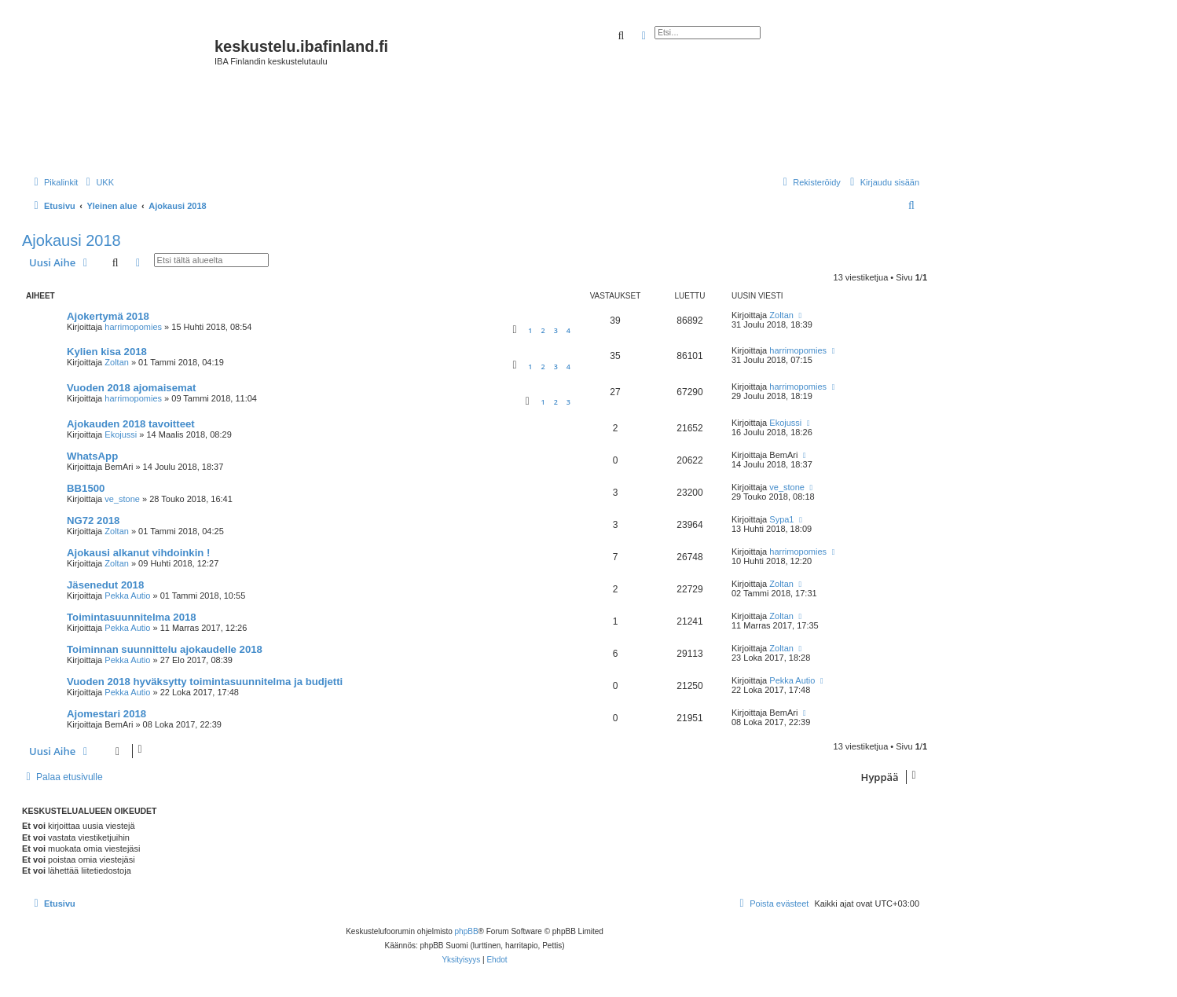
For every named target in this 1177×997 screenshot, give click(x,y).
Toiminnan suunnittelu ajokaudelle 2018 (164, 649)
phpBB (466, 931)
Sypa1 (781, 519)
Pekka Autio (127, 595)
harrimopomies (133, 327)
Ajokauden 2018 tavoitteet (131, 424)
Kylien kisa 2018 (107, 351)
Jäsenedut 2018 (105, 585)
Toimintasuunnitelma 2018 (131, 617)
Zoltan (781, 315)
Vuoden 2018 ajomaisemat (131, 388)
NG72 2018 (93, 520)
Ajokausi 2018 (71, 240)
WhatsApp (92, 456)
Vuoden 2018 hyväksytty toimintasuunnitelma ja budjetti (205, 681)
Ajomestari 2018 (106, 714)
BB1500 (85, 488)
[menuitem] (98, 182)
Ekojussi (120, 434)
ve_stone (122, 499)
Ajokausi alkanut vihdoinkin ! (138, 553)
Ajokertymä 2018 (108, 316)
